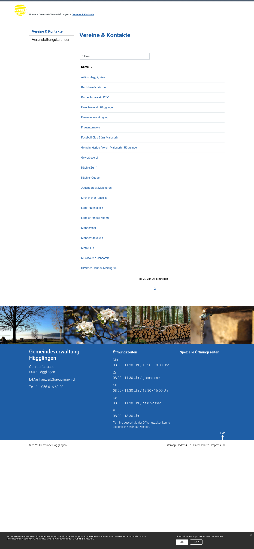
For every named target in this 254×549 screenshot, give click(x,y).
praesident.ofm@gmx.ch (168, 367)
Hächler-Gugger (90, 276)
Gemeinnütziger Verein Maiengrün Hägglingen (109, 246)
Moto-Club (87, 346)
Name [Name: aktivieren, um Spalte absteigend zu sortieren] (85, 165)
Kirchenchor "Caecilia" (94, 296)
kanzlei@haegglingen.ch (57, 478)
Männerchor (88, 326)
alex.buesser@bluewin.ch (169, 296)
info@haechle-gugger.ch (168, 276)
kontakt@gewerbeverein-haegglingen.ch (178, 256)
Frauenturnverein (91, 226)
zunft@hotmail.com (165, 266)
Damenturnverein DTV (95, 196)
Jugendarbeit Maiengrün (96, 286)
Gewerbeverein (90, 256)
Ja (182, 542)
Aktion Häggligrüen (93, 176)
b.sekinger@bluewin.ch (167, 326)
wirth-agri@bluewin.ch (167, 226)
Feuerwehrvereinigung (94, 216)
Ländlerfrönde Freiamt (95, 316)
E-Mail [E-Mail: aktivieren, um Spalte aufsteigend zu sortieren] (157, 165)
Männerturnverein (92, 336)
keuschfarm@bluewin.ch (168, 216)
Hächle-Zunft (89, 266)
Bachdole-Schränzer (93, 186)
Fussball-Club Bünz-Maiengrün (100, 236)
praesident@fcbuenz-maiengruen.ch (175, 236)
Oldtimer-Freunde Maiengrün (99, 367)
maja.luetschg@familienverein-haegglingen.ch (182, 206)
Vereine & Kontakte (47, 131)
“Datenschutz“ (88, 539)
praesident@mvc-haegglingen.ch (173, 357)
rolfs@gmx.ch (162, 336)
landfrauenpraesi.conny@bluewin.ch (176, 306)
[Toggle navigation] (194, 9)
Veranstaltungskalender (50, 138)
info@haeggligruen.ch (167, 176)
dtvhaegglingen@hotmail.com (172, 196)
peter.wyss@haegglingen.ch (170, 246)
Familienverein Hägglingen (97, 206)
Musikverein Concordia (95, 357)
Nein (196, 542)
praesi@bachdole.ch (166, 186)
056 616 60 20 (52, 485)
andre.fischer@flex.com (167, 346)
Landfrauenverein (92, 306)
